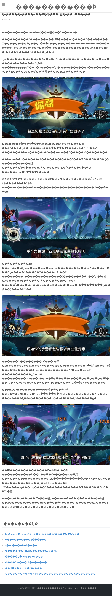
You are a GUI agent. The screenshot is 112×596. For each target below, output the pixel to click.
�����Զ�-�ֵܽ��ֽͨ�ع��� (24, 556)
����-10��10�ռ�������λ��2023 (31, 551)
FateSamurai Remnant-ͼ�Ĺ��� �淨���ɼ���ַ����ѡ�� (42, 534)
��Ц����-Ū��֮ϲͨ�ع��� (23, 568)
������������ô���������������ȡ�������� (50, 573)
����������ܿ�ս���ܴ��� (25, 539)
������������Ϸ (56, 6)
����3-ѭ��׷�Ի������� (26, 562)
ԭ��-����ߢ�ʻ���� (21, 545)
